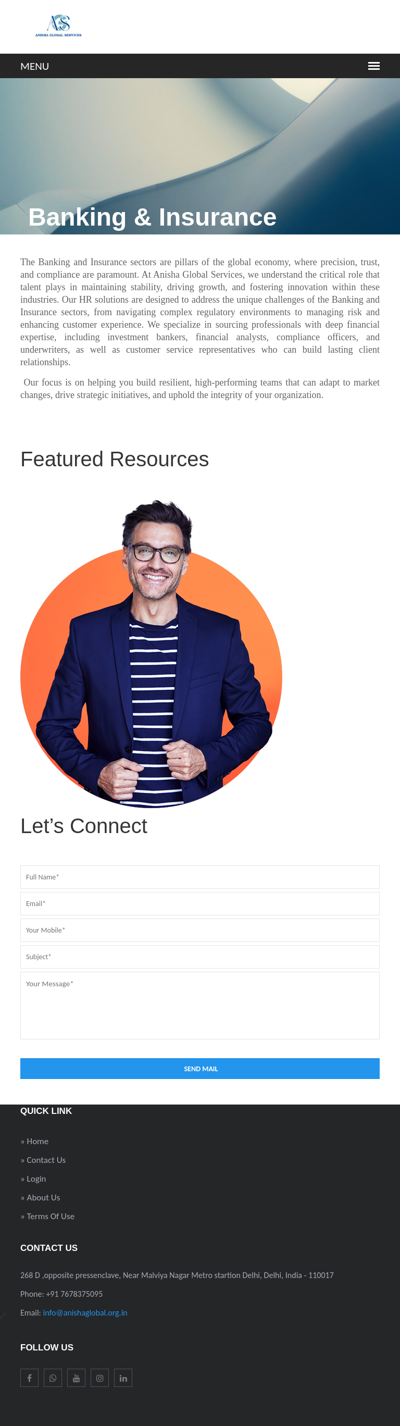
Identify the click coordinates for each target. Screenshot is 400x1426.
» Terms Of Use (47, 1216)
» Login (33, 1178)
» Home (34, 1141)
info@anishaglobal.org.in (85, 1313)
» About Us (40, 1197)
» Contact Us (43, 1160)
